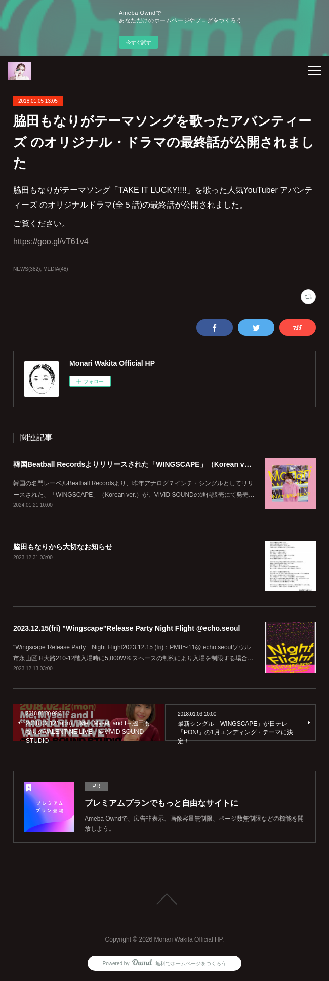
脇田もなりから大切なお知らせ (62, 547)
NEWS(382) (26, 269)
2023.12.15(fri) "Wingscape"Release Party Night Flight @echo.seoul (126, 628)
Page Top (164, 899)
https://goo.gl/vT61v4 (51, 241)
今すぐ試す (138, 42)
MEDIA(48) (55, 269)
